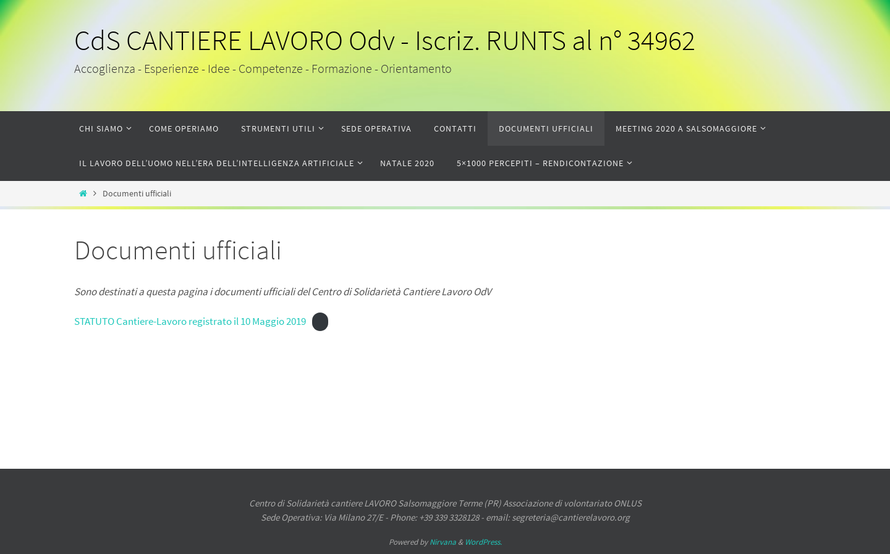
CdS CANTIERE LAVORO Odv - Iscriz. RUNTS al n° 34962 (384, 40)
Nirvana (443, 542)
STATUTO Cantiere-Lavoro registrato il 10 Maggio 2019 (190, 321)
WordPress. (483, 542)
